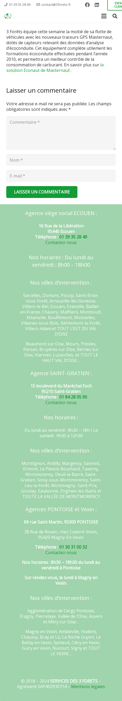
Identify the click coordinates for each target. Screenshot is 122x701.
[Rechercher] (115, 16)
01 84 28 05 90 (73, 397)
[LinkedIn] (97, 4)
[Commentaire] (61, 133)
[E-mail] (61, 176)
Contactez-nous (61, 242)
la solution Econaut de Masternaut (55, 67)
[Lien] (7, 16)
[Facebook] (87, 4)
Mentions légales (88, 686)
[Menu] (104, 16)
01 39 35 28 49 (73, 237)
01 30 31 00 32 (73, 547)
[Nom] (61, 160)
